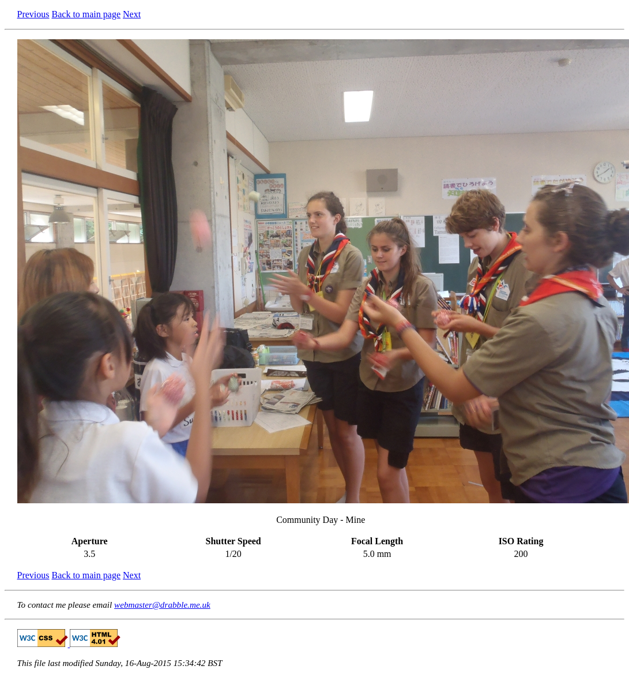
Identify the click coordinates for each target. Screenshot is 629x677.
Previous (33, 14)
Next (132, 14)
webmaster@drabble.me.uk (162, 604)
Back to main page (86, 14)
